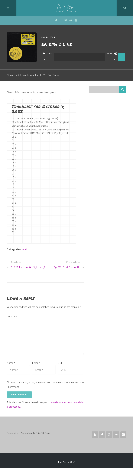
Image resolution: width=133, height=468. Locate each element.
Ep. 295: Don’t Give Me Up (67, 267)
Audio (25, 249)
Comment (12, 316)
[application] (83, 55)
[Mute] (115, 56)
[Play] (43, 56)
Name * (11, 362)
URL (60, 362)
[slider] (79, 57)
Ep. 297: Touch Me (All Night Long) (28, 267)
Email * (36, 362)
